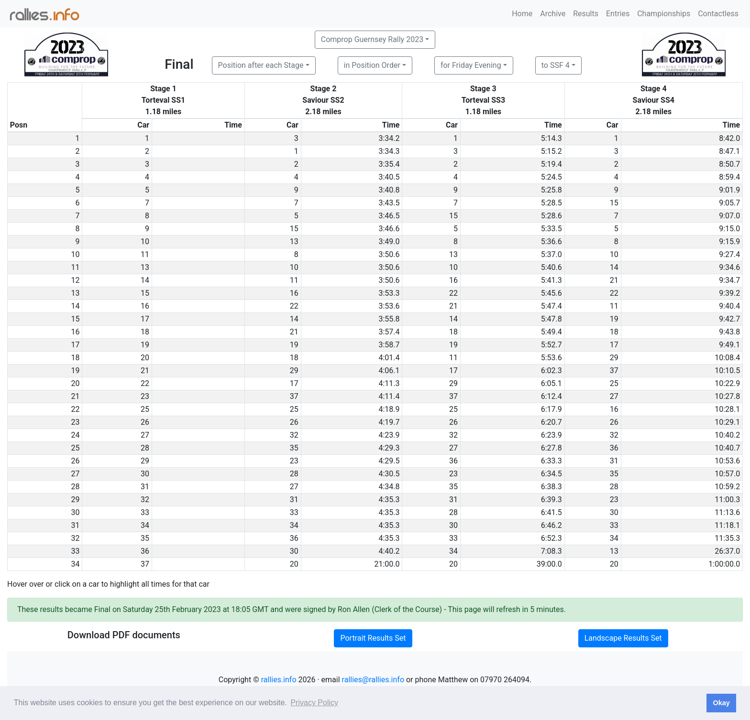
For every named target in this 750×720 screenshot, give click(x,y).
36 (614, 447)
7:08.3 (551, 551)
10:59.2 (727, 486)
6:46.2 (551, 525)
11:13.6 (727, 512)
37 (614, 370)
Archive (552, 13)
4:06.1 (388, 370)
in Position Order (372, 65)
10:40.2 (727, 435)
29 (614, 357)
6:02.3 (551, 370)
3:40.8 (388, 189)
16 (453, 280)
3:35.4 (388, 164)
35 (294, 447)
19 (614, 318)
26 (145, 422)
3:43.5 (388, 202)
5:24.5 (551, 177)
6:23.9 (551, 435)
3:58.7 (388, 344)
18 (145, 331)
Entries (617, 13)
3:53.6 (388, 306)
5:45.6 (551, 293)
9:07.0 (729, 215)
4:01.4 (388, 357)
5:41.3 (551, 280)
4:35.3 (388, 499)
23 (145, 396)
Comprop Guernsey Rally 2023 (372, 39)
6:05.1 (551, 383)
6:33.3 (551, 460)
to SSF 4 (555, 65)
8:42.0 (729, 138)
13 (294, 241)
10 (145, 241)
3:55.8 (388, 318)
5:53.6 (551, 357)
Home (522, 13)
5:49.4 (551, 331)
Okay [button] (721, 703)
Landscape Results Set (623, 638)
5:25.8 (551, 189)
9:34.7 (729, 280)
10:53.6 (727, 460)
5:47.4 (551, 306)
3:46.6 (388, 228)
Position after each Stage (261, 65)
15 (614, 202)
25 (614, 383)
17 (145, 318)
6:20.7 (551, 422)
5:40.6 (551, 267)
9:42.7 (729, 318)
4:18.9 (388, 409)
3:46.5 (388, 215)
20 (145, 357)
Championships (663, 13)
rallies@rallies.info (373, 679)
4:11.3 (388, 383)
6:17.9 (551, 409)
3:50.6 (388, 254)
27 (614, 396)
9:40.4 (729, 306)
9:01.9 (729, 189)
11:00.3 (727, 499)
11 (145, 254)
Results (585, 13)
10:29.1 (727, 422)
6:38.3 (551, 486)
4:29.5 (388, 460)
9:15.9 (729, 241)
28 (145, 447)
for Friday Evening (471, 65)
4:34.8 (388, 486)
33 (145, 512)
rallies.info (279, 679)
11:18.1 (727, 525)
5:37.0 (551, 254)
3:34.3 (388, 151)
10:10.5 (727, 370)
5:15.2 (551, 151)
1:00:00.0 (724, 564)
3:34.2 (388, 138)
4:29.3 (388, 447)
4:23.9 (388, 435)
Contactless (718, 13)
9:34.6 (729, 267)
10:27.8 (727, 396)
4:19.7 (388, 422)
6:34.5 (551, 473)
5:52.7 (551, 344)
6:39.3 (551, 499)
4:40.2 (388, 551)
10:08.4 (727, 357)
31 (614, 460)
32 (294, 435)
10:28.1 (727, 409)
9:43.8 (729, 331)
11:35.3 (727, 538)
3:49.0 (388, 241)
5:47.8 (551, 318)
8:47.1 (729, 151)
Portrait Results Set (373, 638)
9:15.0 (729, 228)
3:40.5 (388, 177)
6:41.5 (551, 512)
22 (453, 293)
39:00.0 (549, 564)
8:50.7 (729, 164)
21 (614, 280)
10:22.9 (727, 383)
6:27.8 (551, 447)
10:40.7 (727, 447)
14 (614, 267)
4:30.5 (388, 473)
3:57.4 (388, 331)
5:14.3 (551, 138)
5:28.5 (551, 202)
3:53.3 (388, 293)
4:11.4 (388, 396)
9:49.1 (729, 344)
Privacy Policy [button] (314, 703)
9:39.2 (729, 293)
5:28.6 (551, 215)
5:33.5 (551, 228)
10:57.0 (727, 473)
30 (145, 473)
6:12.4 (551, 396)
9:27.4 (729, 254)
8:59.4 (729, 177)
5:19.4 (551, 164)
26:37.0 (727, 551)
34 (145, 525)
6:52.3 (551, 538)
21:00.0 (386, 564)
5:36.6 (551, 241)
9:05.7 (729, 202)
